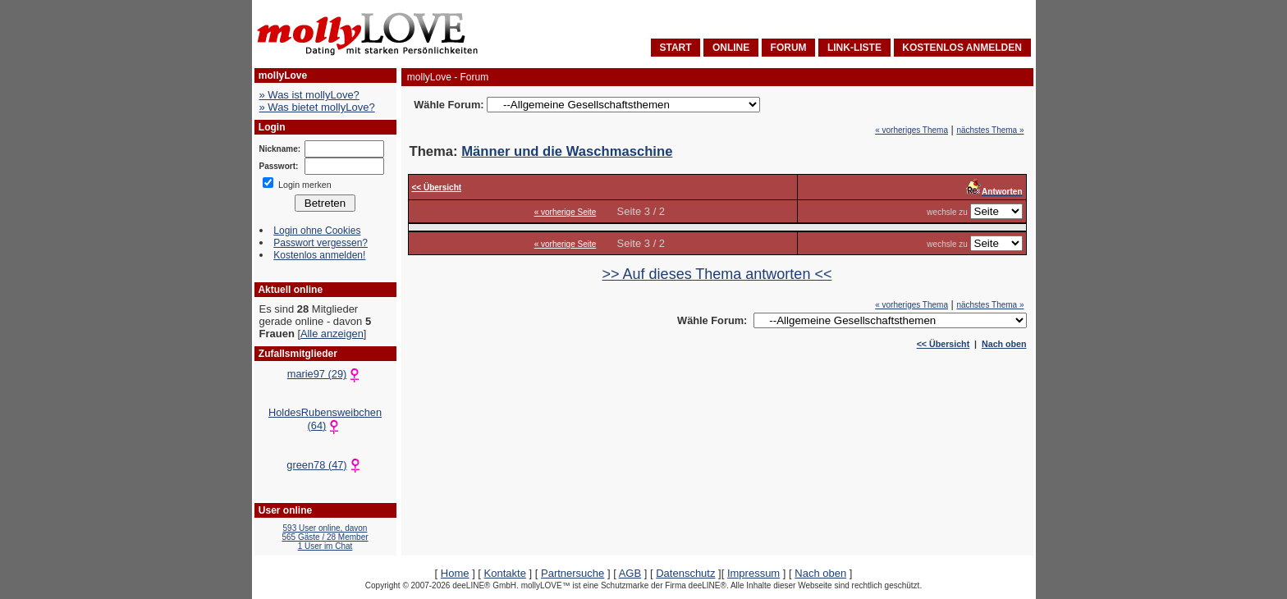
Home (455, 573)
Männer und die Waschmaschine (566, 151)
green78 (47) (324, 465)
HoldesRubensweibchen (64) (325, 419)
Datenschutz (685, 573)
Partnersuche (572, 573)
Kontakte (505, 573)
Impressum (753, 573)
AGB (630, 573)
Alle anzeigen (332, 333)
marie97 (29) (325, 374)
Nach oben (1004, 344)
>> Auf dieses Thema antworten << (717, 274)
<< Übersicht (943, 344)
